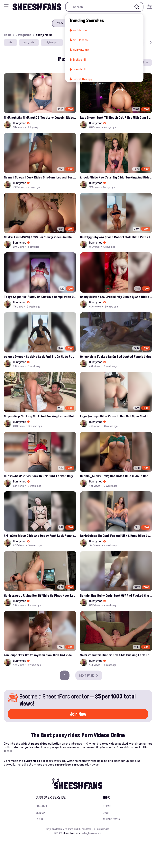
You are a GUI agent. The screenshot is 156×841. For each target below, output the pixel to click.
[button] (145, 42)
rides (10, 42)
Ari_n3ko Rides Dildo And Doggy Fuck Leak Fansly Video (40, 535)
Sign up (40, 813)
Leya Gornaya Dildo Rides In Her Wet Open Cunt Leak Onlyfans (116, 416)
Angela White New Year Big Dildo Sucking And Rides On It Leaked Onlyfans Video (116, 177)
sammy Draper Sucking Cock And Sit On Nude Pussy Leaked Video (40, 356)
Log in (39, 819)
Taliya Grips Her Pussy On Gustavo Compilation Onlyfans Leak (40, 297)
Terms (107, 806)
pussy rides (29, 42)
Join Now (78, 714)
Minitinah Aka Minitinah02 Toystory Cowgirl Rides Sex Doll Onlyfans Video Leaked (40, 117)
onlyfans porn (52, 42)
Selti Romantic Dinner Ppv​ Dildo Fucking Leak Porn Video (116, 655)
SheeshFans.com (71, 833)
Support (41, 806)
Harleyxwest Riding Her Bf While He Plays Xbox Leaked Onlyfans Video (40, 595)
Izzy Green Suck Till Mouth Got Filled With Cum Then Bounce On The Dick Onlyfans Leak (116, 117)
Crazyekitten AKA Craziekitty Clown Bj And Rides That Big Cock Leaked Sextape (116, 297)
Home (7, 35)
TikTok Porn (64, 23)
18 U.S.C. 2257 (111, 819)
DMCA (106, 813)
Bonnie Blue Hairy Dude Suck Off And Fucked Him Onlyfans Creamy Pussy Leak (116, 595)
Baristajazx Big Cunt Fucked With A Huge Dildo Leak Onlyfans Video (116, 535)
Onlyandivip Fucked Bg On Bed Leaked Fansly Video (115, 356)
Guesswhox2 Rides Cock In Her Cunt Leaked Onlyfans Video (40, 476)
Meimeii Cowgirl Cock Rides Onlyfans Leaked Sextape (40, 177)
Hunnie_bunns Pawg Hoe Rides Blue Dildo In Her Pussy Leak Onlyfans (116, 476)
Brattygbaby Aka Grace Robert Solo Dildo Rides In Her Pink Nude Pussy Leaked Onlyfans (116, 237)
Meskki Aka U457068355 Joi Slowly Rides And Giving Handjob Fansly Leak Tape (40, 237)
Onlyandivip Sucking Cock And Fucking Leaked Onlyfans (40, 416)
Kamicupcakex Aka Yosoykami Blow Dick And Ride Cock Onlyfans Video (40, 655)
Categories (23, 35)
